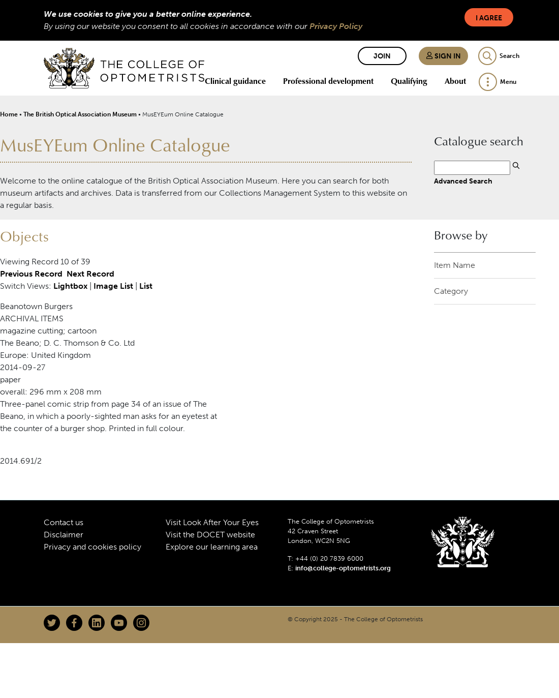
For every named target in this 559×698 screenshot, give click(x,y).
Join (382, 56)
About (455, 80)
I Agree (489, 18)
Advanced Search (463, 181)
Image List (113, 286)
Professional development (328, 80)
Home (9, 114)
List (145, 286)
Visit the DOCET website (210, 534)
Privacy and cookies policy (92, 547)
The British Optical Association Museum (80, 114)
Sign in (443, 56)
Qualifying (409, 80)
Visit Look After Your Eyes (212, 522)
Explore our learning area (212, 547)
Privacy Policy (335, 26)
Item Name (454, 265)
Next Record (90, 274)
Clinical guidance (235, 80)
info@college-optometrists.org (343, 568)
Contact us (63, 522)
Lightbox (70, 286)
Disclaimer (63, 534)
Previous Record (31, 274)
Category (451, 291)
